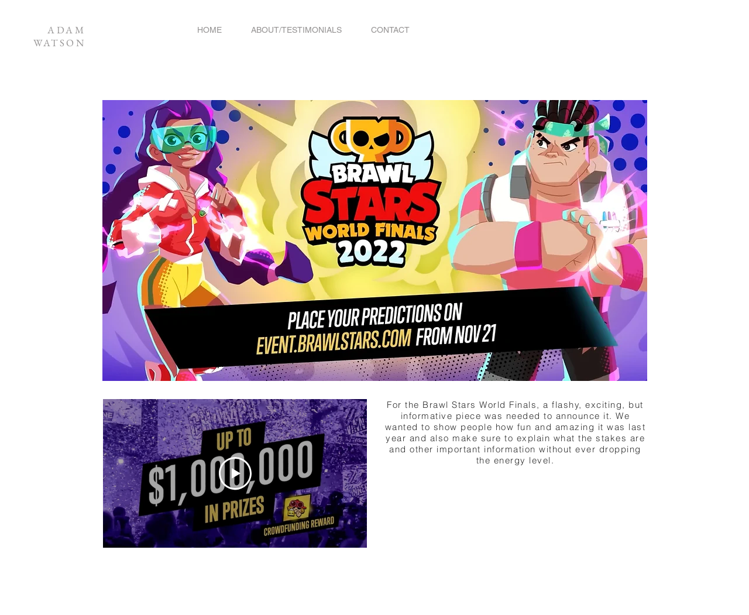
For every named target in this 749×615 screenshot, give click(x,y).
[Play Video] (235, 473)
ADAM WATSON (59, 36)
